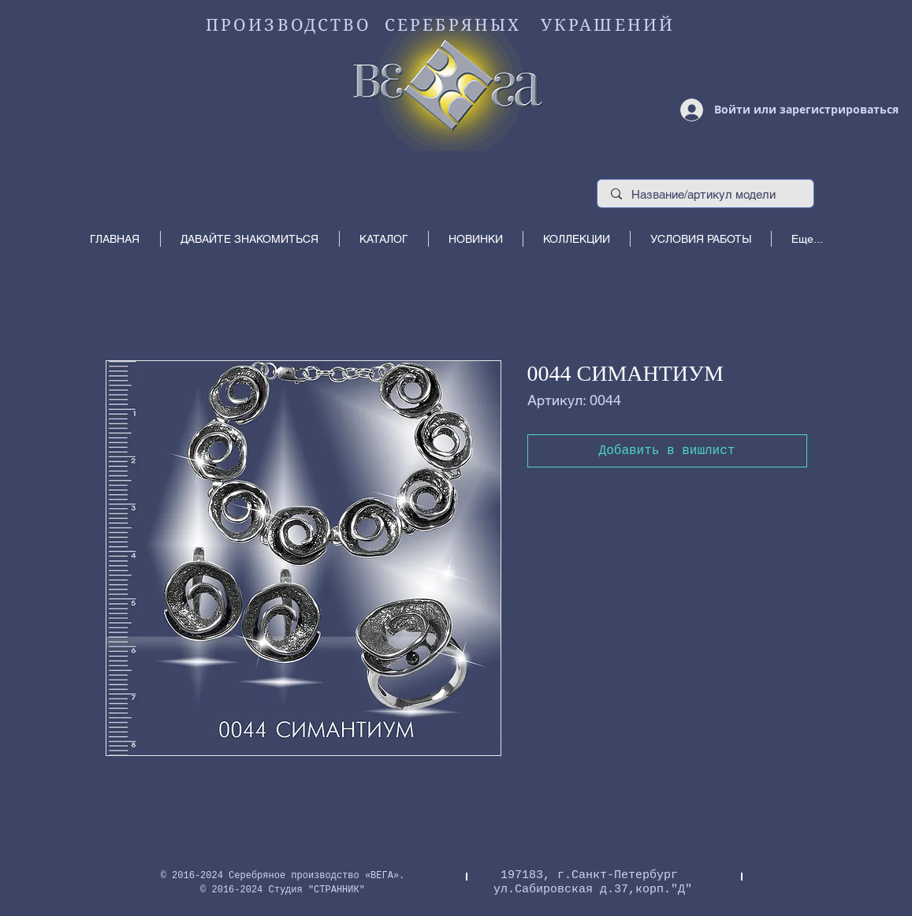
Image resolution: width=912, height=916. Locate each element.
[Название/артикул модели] (705, 194)
